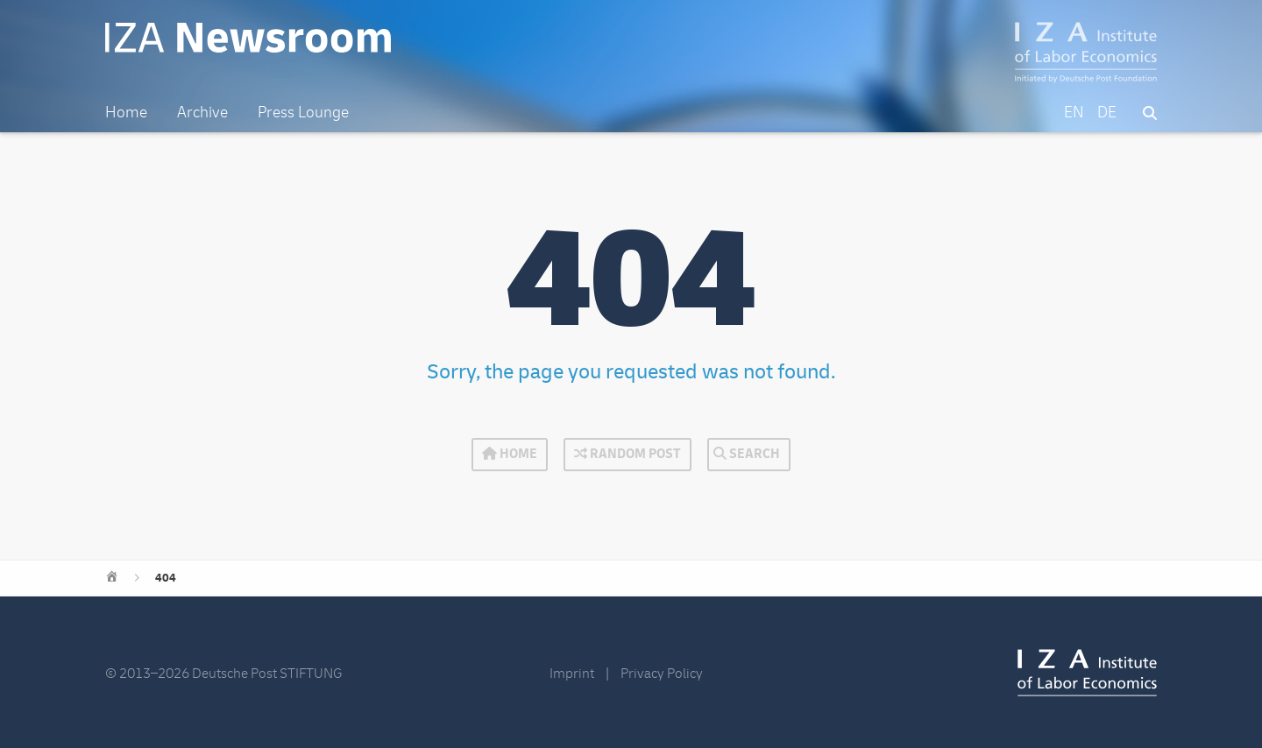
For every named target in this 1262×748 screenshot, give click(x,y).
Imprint (571, 673)
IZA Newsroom (248, 38)
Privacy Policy (661, 673)
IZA (1087, 672)
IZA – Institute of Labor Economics (1086, 52)
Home (509, 454)
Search (746, 454)
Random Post (627, 454)
